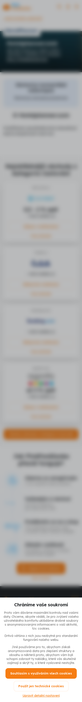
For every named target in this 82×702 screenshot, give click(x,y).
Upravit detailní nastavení (41, 696)
